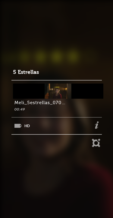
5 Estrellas (26, 72)
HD (27, 126)
